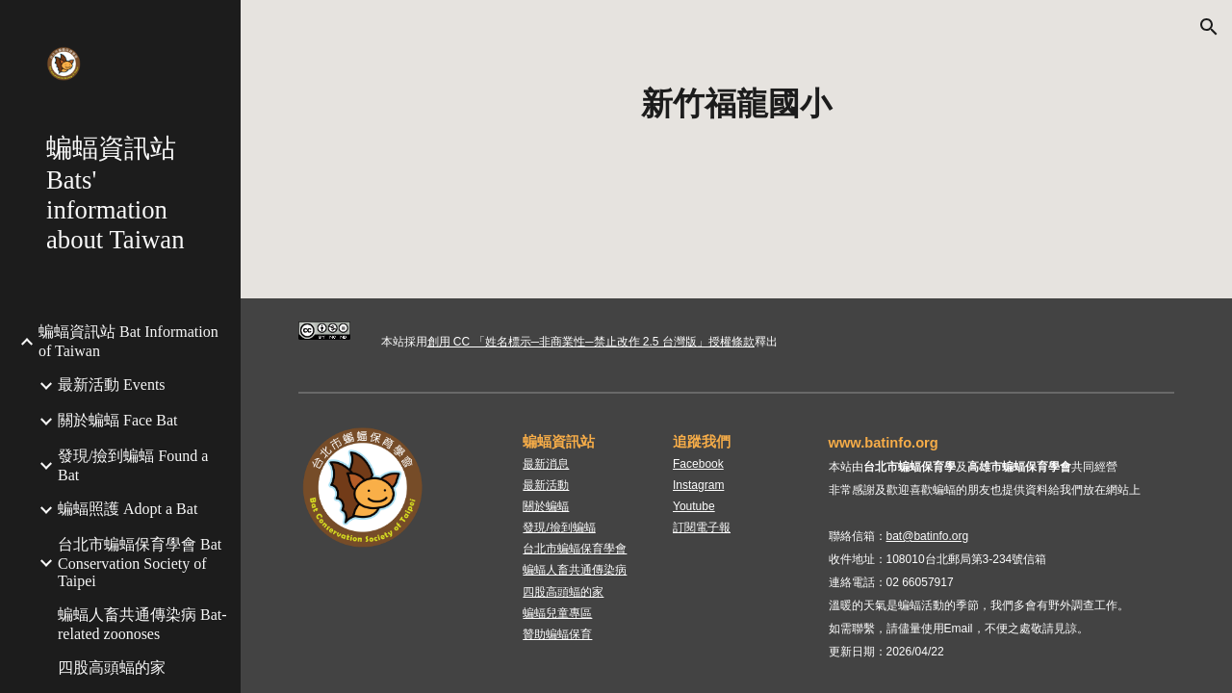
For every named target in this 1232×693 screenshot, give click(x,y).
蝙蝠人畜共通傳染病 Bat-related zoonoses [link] (142, 624)
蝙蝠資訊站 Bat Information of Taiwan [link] (128, 341)
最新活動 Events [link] (112, 384)
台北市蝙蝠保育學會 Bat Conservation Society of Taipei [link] (139, 562)
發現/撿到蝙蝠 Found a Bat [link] (133, 465)
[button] (1209, 27)
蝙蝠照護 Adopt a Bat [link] (127, 508)
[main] (736, 104)
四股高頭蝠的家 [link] (112, 667)
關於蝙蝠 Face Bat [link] (117, 420)
